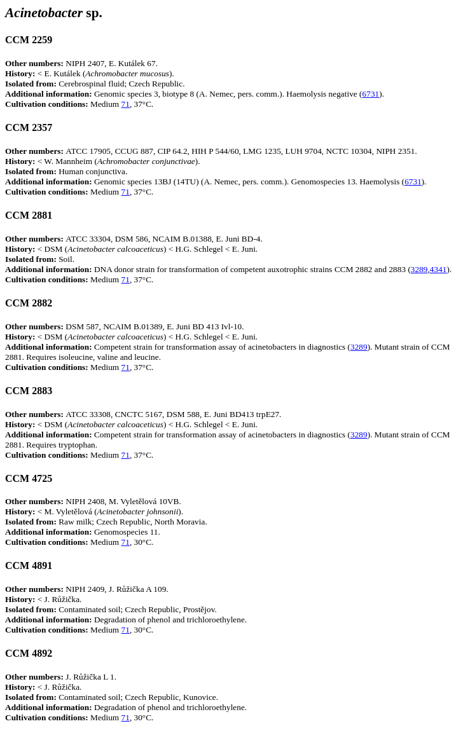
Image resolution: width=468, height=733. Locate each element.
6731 (371, 94)
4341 (438, 269)
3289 (419, 269)
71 (125, 104)
